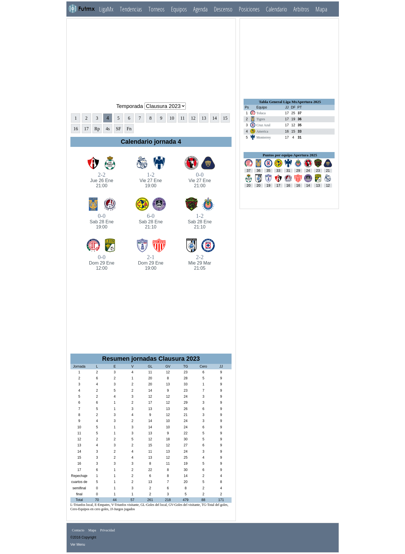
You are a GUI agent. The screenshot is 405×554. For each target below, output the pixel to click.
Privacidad (107, 531)
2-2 (101, 179)
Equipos (179, 9)
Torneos (156, 9)
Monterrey (263, 137)
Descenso (223, 9)
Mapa (321, 9)
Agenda (200, 9)
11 (182, 118)
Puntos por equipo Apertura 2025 (290, 155)
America (262, 131)
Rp (97, 128)
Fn (129, 128)
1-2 (150, 179)
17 (86, 128)
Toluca (261, 113)
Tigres (260, 119)
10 (171, 118)
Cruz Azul (263, 125)
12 (193, 118)
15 (225, 118)
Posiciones (249, 9)
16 (75, 128)
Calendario (276, 9)
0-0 (199, 179)
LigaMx (106, 9)
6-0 (150, 221)
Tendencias (131, 9)
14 (214, 118)
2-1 (150, 262)
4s (108, 128)
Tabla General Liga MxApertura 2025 (290, 102)
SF (118, 128)
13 (203, 118)
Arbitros (301, 9)
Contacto (78, 531)
